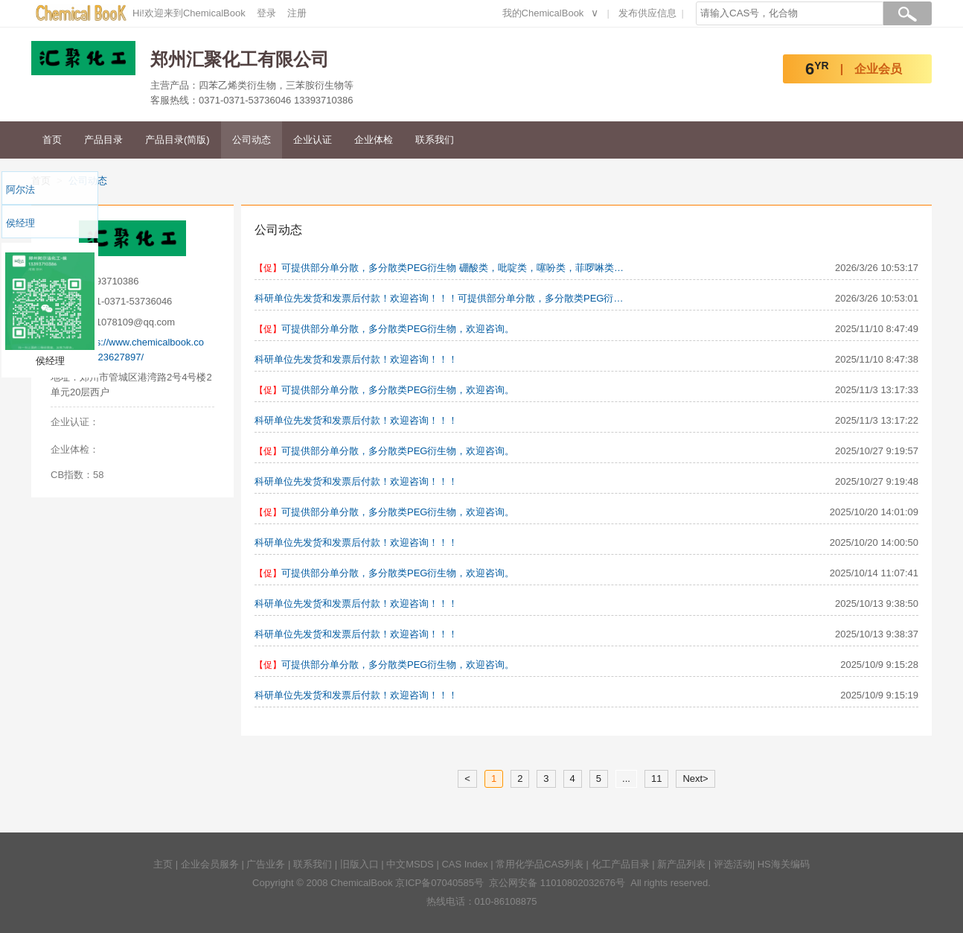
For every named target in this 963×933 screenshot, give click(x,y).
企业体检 (373, 139)
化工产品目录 (621, 864)
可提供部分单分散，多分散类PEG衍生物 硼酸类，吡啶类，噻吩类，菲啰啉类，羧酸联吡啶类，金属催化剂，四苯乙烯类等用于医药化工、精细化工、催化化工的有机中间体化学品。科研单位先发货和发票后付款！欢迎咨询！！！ (454, 267)
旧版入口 (359, 864)
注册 (297, 13)
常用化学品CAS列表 (539, 864)
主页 (163, 864)
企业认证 (312, 139)
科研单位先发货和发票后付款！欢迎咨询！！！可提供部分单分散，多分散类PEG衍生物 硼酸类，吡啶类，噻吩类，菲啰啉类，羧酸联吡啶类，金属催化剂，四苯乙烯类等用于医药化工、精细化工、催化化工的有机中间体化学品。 (441, 298)
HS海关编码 (784, 864)
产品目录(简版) (177, 139)
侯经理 (20, 223)
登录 (266, 13)
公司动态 (251, 139)
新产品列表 (681, 864)
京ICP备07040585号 (439, 882)
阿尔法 (20, 189)
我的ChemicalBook (543, 13)
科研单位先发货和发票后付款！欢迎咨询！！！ (356, 359)
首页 (52, 139)
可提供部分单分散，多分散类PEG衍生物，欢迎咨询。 (397, 328)
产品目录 (103, 139)
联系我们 (434, 139)
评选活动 (733, 864)
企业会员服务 (210, 864)
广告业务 (265, 864)
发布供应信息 (647, 13)
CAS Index (464, 864)
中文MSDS (410, 864)
